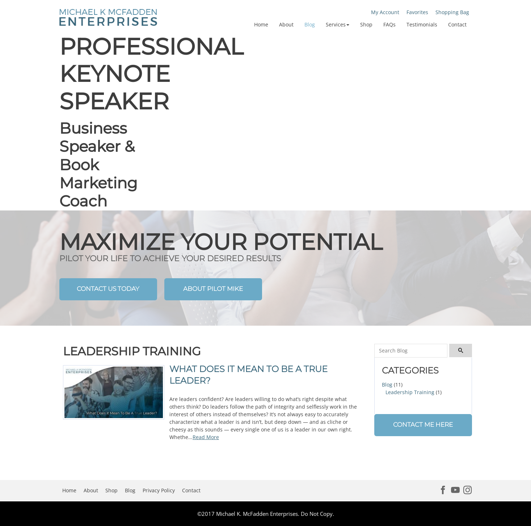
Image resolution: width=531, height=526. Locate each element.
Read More (206, 437)
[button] (337, 24)
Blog (387, 384)
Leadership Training (409, 392)
